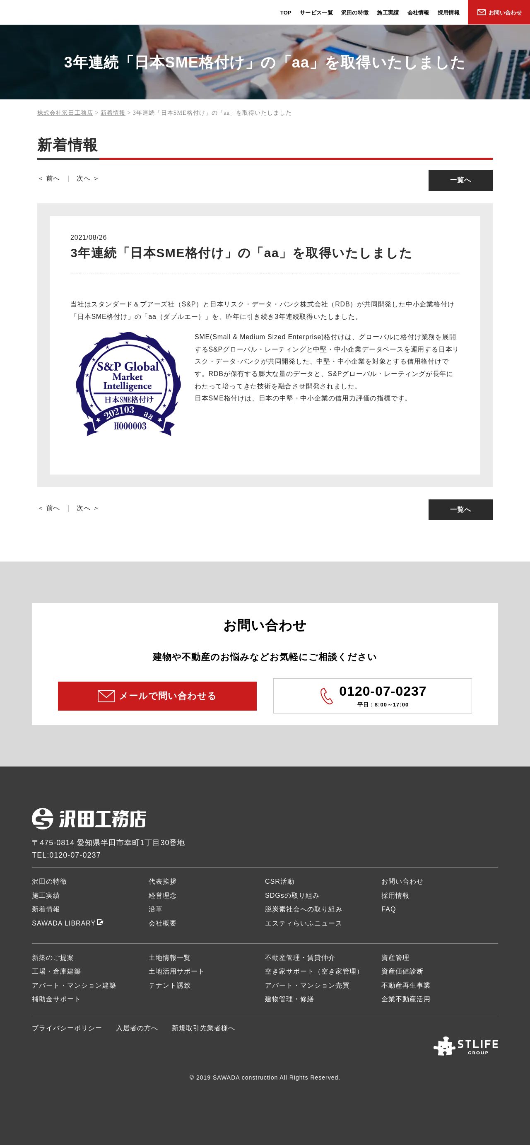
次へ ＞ (88, 178)
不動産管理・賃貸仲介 (300, 957)
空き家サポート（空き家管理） (314, 971)
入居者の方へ (137, 1028)
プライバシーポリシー (67, 1028)
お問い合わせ (505, 13)
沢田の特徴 (355, 13)
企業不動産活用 (406, 999)
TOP (286, 13)
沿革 (156, 909)
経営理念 (163, 895)
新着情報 (46, 909)
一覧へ (460, 179)
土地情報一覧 (170, 957)
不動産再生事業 (406, 985)
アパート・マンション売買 (307, 985)
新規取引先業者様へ (203, 1028)
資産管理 (395, 957)
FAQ (388, 909)
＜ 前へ (48, 178)
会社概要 (163, 923)
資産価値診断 (402, 971)
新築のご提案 (53, 957)
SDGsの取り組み (292, 895)
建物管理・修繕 (289, 999)
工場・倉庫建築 (56, 971)
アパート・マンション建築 (74, 985)
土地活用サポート (177, 971)
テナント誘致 (170, 985)
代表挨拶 (163, 881)
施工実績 (388, 13)
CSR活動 (279, 881)
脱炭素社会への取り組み (303, 909)
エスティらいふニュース (303, 923)
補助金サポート (56, 999)
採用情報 (449, 13)
